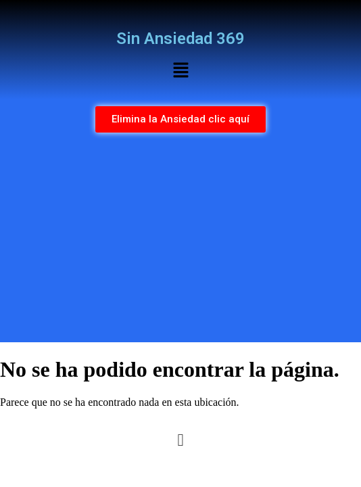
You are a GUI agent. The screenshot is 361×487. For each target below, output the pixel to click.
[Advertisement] (180, 240)
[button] (180, 71)
